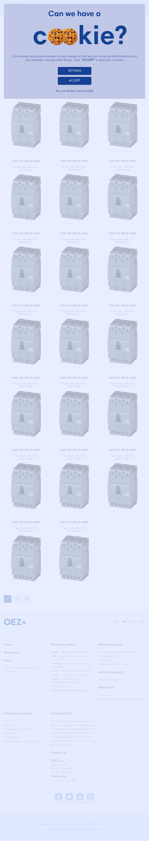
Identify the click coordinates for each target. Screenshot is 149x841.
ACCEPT (74, 80)
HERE (90, 91)
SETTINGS (74, 70)
